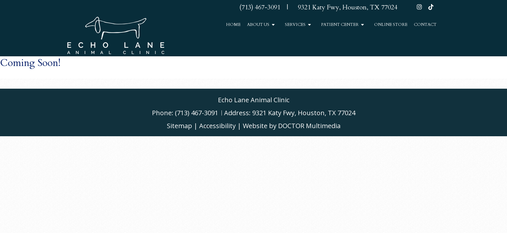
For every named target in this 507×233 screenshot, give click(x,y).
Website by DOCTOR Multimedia (291, 125)
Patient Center (340, 25)
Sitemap (179, 125)
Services (295, 25)
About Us (258, 25)
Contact (425, 25)
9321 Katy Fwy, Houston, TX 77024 (303, 112)
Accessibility (217, 125)
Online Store (390, 25)
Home (233, 25)
